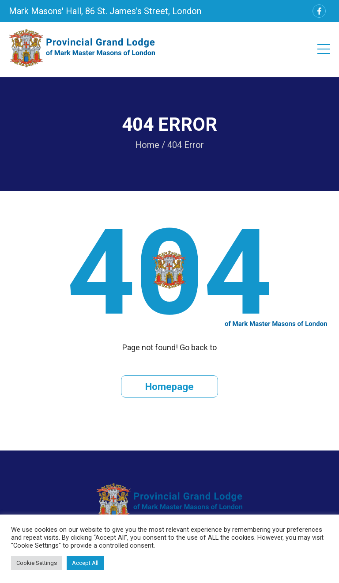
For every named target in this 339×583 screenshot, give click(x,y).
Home (147, 145)
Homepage (169, 386)
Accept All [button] (85, 563)
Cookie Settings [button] (36, 563)
